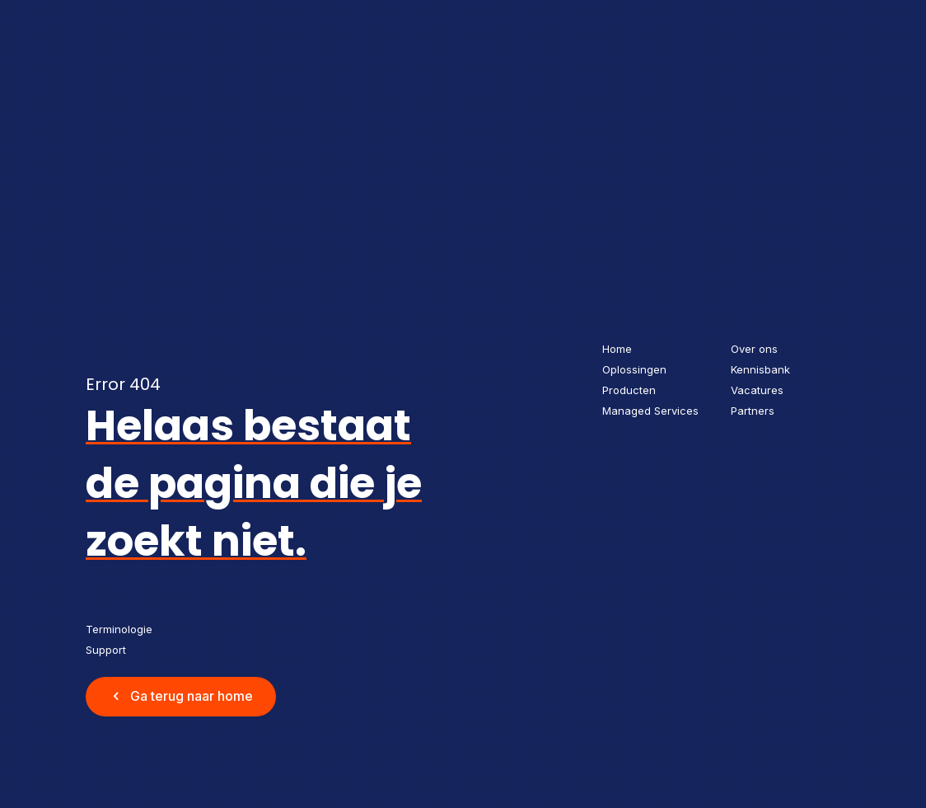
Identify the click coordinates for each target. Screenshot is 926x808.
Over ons (754, 348)
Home (617, 348)
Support (106, 649)
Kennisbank (760, 369)
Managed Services (650, 410)
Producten (629, 390)
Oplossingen (634, 369)
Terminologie (119, 629)
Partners (752, 410)
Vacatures (757, 390)
